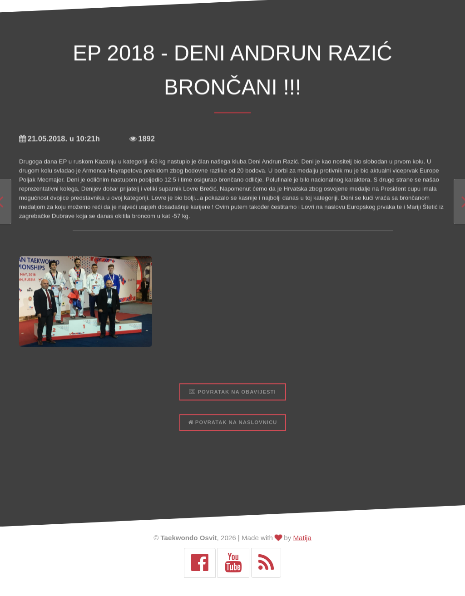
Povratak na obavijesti (232, 425)
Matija (302, 538)
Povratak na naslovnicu (232, 455)
